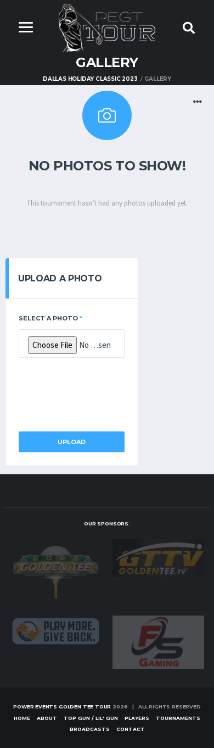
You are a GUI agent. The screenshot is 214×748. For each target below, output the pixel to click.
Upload (72, 442)
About (47, 718)
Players (137, 718)
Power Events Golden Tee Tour (62, 706)
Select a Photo (50, 318)
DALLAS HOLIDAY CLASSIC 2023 (90, 78)
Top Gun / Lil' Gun (91, 718)
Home (22, 718)
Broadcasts (90, 729)
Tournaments (178, 718)
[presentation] (102, 391)
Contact (130, 729)
